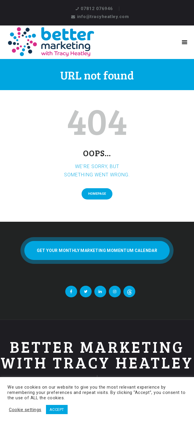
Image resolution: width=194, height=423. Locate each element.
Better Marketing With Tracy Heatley (97, 355)
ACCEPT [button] (57, 409)
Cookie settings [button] (25, 409)
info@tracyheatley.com (103, 16)
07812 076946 (97, 8)
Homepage (97, 194)
